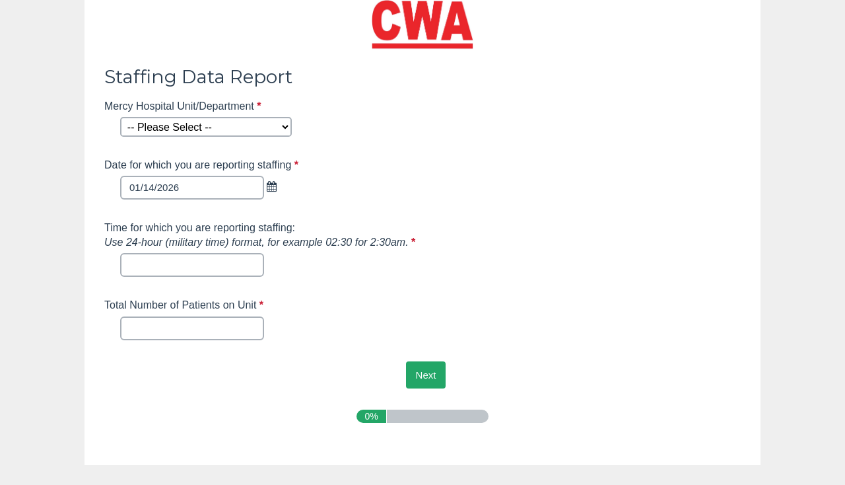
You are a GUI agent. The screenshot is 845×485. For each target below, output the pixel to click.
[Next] (426, 375)
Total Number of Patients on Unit (185, 305)
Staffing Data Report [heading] (198, 76)
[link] (274, 186)
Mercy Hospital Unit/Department (184, 106)
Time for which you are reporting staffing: (261, 235)
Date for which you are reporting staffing (203, 164)
